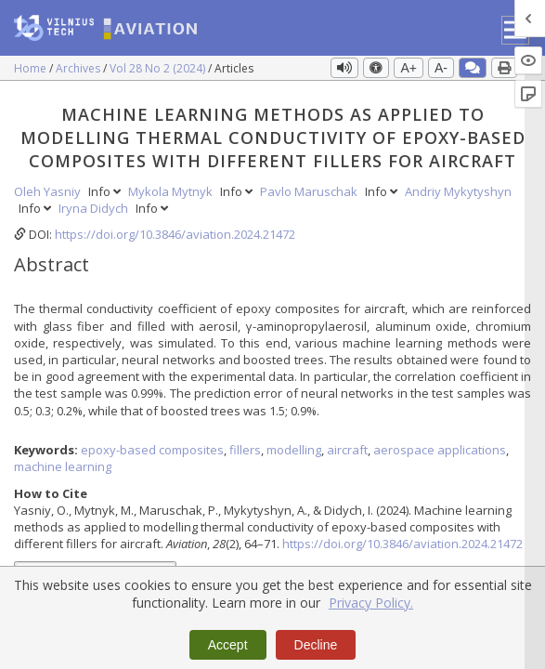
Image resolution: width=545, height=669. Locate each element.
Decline (316, 644)
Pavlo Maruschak (310, 191)
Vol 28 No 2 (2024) (159, 68)
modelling (293, 449)
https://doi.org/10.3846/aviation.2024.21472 (175, 234)
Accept (228, 644)
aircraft (347, 449)
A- (441, 67)
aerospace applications (439, 449)
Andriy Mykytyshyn (458, 191)
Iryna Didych (94, 208)
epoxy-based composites (152, 449)
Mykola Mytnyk (171, 191)
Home (31, 68)
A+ (408, 67)
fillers (245, 449)
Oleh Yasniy (49, 191)
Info (105, 191)
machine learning (62, 466)
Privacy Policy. (371, 602)
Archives (79, 68)
